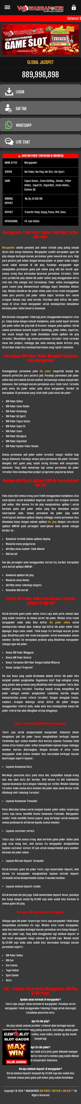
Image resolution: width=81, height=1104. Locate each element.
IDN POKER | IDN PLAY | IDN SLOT (56, 1091)
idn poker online (59, 622)
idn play (52, 521)
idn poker (46, 371)
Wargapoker (8, 247)
